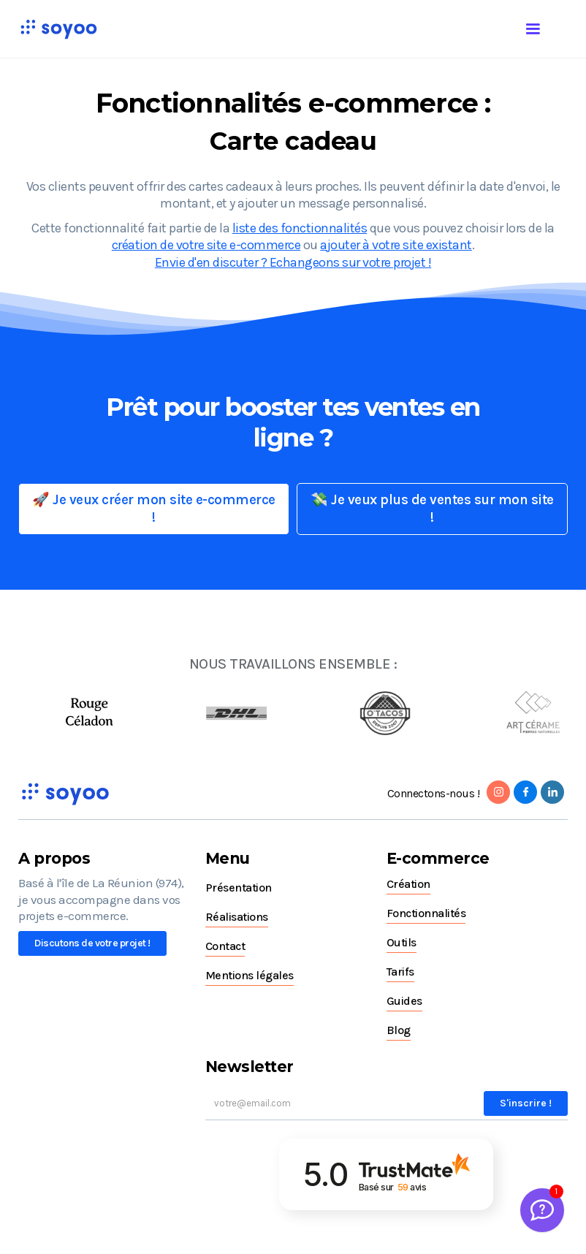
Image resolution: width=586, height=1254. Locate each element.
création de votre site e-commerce (206, 245)
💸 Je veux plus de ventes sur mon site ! (432, 508)
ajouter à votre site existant (396, 245)
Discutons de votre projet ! (92, 943)
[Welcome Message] (542, 1210)
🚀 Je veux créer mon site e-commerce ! (153, 508)
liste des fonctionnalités (300, 228)
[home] (58, 29)
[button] (547, 26)
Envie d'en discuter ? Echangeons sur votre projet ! (293, 262)
